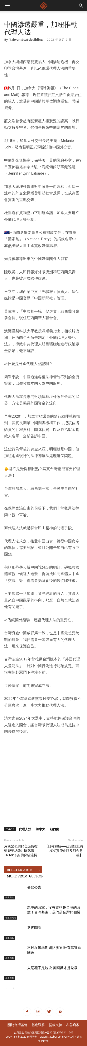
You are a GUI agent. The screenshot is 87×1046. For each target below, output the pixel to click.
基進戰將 (38, 1025)
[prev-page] (6, 988)
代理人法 (25, 829)
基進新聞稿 (10, 917)
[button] (81, 5)
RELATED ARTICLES (23, 870)
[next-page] (13, 988)
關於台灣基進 (18, 1025)
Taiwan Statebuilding (26, 39)
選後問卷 (34, 927)
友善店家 (72, 1025)
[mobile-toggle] (7, 5)
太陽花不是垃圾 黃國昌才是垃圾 (52, 968)
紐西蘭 (54, 829)
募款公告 (34, 887)
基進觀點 (9, 897)
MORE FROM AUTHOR (25, 876)
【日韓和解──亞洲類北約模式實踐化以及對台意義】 (64, 850)
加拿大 (40, 829)
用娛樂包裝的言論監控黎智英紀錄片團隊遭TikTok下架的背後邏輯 (21, 850)
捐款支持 (55, 1025)
